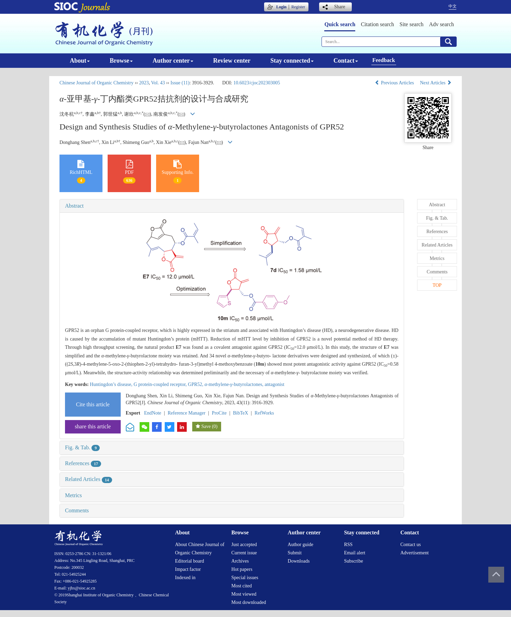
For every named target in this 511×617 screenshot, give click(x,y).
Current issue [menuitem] (244, 552)
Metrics (73, 495)
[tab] (232, 205)
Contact (346, 60)
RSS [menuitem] (348, 544)
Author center (173, 60)
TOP (437, 285)
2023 (144, 82)
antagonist (274, 384)
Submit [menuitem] (295, 552)
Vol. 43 (158, 82)
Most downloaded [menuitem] (248, 602)
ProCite (219, 413)
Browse (121, 60)
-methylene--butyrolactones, (235, 384)
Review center (231, 60)
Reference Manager (186, 413)
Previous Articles (395, 82)
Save (205, 426)
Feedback (383, 60)
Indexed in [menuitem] (185, 577)
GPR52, (196, 384)
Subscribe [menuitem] (353, 561)
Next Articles (436, 82)
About (80, 60)
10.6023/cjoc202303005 (256, 82)
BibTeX (240, 413)
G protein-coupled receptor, (160, 384)
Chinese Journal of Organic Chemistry (96, 82)
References (83, 463)
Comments (77, 510)
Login (281, 6)
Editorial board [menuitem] (189, 561)
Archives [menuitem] (240, 561)
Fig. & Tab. (82, 447)
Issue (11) (180, 82)
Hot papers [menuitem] (241, 569)
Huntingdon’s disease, (111, 384)
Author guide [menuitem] (300, 544)
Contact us (410, 544)
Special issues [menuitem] (244, 577)
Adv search (441, 24)
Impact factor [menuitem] (188, 569)
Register (298, 6)
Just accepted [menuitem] (244, 544)
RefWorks (264, 413)
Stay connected (292, 60)
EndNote (152, 413)
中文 (452, 6)
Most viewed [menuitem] (244, 594)
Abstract (74, 206)
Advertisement (414, 552)
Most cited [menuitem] (241, 585)
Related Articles (88, 479)
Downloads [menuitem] (299, 561)
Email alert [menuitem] (354, 552)
